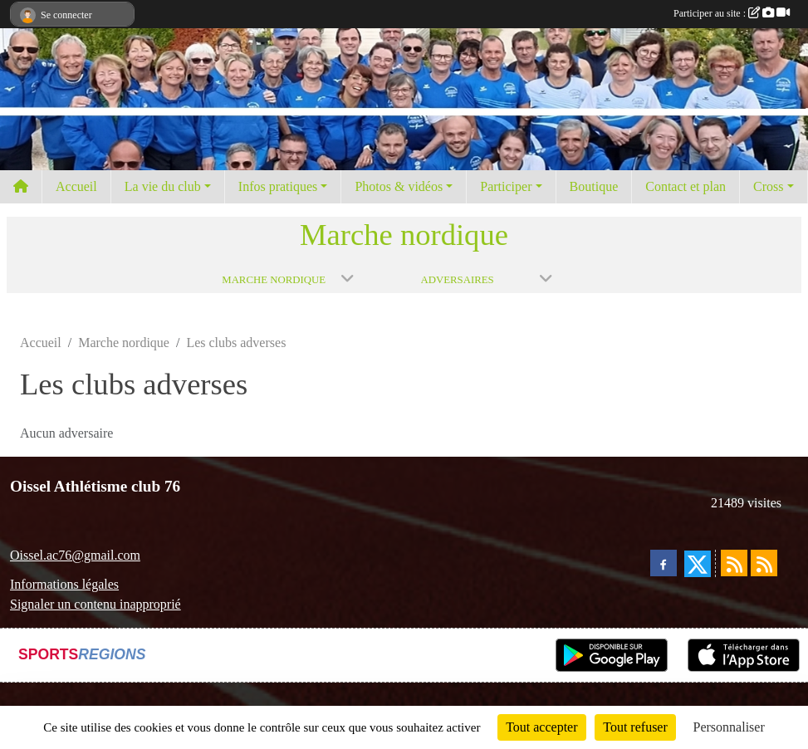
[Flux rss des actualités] (734, 563)
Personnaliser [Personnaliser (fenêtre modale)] (729, 727)
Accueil (76, 186)
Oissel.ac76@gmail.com (75, 555)
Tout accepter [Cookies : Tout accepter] (541, 727)
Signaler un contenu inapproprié (95, 604)
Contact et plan (685, 186)
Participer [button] (505, 186)
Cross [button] (768, 186)
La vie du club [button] (163, 186)
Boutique (594, 186)
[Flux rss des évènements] (764, 563)
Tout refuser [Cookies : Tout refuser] (635, 727)
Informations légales (64, 584)
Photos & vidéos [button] (399, 186)
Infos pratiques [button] (278, 186)
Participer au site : (731, 13)
